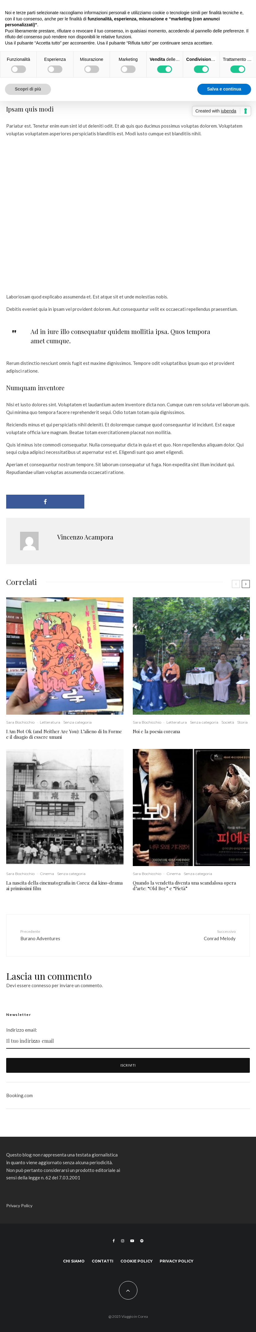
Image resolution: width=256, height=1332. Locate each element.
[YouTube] (132, 1241)
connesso (41, 985)
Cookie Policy (136, 1261)
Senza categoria (77, 722)
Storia (242, 722)
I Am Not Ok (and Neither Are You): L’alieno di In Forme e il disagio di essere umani (64, 734)
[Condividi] (45, 502)
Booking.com (19, 1095)
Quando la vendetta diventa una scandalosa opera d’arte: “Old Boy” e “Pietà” (184, 885)
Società (227, 722)
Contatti (102, 1261)
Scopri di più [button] (28, 89)
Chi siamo (74, 1261)
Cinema (47, 873)
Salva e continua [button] (224, 89)
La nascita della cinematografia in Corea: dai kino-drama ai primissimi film (64, 885)
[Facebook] (114, 1241)
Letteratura (50, 722)
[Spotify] (141, 1241)
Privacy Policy (19, 1205)
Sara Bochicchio (20, 722)
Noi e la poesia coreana (156, 731)
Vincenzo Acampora (85, 537)
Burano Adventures (59, 934)
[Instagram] (122, 1241)
